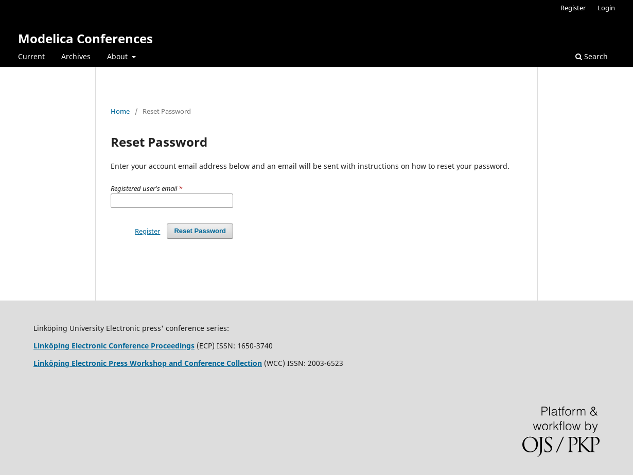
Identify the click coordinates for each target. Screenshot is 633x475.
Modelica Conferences (85, 38)
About (118, 56)
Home (120, 111)
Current (31, 56)
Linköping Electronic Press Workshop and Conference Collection (147, 363)
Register (573, 7)
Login (606, 7)
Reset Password (200, 231)
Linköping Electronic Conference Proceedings (114, 345)
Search (591, 56)
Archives (76, 56)
